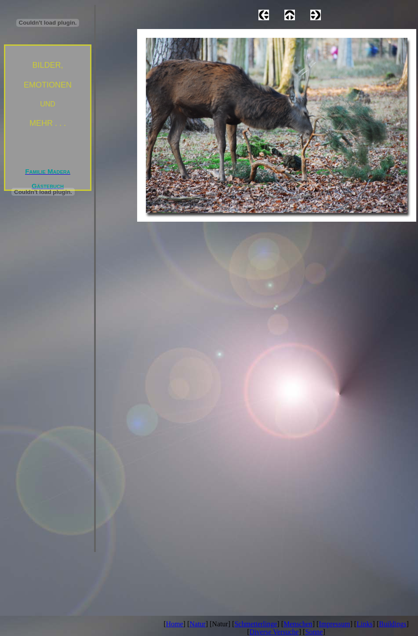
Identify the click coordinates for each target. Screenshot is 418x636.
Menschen (298, 624)
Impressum (334, 624)
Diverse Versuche (274, 632)
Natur (197, 624)
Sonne (314, 632)
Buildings (392, 624)
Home (174, 624)
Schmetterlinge (255, 624)
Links (364, 624)
